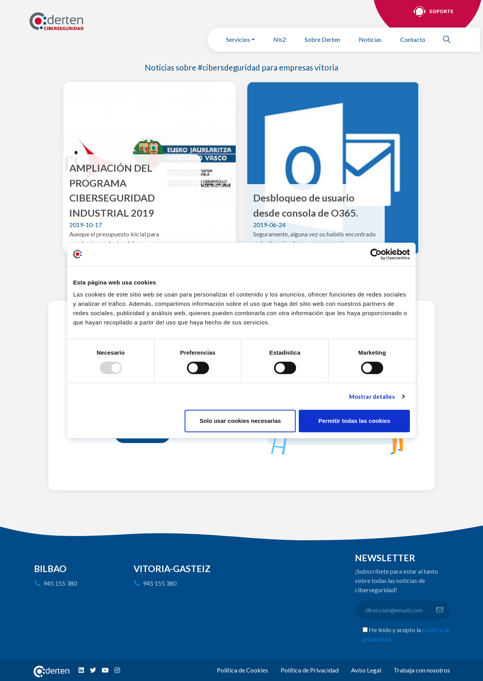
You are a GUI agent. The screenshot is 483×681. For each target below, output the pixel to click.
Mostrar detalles (372, 396)
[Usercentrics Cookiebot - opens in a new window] (376, 254)
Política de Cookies (242, 670)
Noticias (370, 39)
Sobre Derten (322, 39)
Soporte (441, 11)
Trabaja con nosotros (422, 670)
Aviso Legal (366, 670)
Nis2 (279, 39)
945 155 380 (60, 583)
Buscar (450, 39)
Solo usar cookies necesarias (240, 420)
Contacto (412, 39)
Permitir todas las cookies (354, 420)
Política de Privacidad (310, 670)
